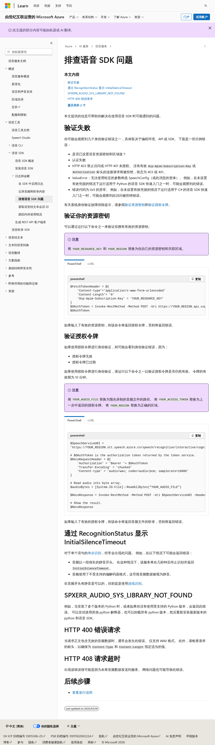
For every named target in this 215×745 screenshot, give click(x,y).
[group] (136, 298)
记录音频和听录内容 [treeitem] (31, 191)
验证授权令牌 (158, 204)
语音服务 (101, 46)
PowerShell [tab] (74, 264)
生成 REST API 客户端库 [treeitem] (30, 222)
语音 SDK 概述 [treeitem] (24, 161)
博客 (6, 742)
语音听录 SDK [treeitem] (21, 230)
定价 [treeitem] (15, 107)
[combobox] (28, 52)
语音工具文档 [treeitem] (20, 130)
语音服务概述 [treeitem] (20, 76)
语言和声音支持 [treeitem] (22, 92)
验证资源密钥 (135, 204)
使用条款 (77, 742)
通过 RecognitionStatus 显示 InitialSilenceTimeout (100, 88)
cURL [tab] (91, 264)
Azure (68, 46)
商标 (91, 742)
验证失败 (73, 82)
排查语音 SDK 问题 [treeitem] (30, 199)
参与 (20, 742)
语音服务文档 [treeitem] (17, 61)
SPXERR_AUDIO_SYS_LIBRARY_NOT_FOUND (96, 93)
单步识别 (94, 553)
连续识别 (135, 583)
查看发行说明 (82, 692)
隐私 (102, 736)
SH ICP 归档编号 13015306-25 (23, 736)
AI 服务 (84, 46)
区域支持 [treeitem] (18, 99)
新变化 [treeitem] (16, 84)
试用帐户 (202, 17)
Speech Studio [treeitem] (21, 138)
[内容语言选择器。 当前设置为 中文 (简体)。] (14, 726)
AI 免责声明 (173, 736)
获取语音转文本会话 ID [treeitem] (33, 207)
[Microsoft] (7, 5)
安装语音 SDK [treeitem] (24, 168)
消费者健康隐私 (52, 742)
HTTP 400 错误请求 (80, 99)
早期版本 (192, 736)
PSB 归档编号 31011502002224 (71, 736)
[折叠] (51, 43)
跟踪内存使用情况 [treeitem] (30, 214)
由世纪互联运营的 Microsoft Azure (135, 736)
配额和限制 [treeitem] (19, 115)
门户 (186, 17)
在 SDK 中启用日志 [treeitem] (30, 184)
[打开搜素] (206, 5)
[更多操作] (204, 46)
